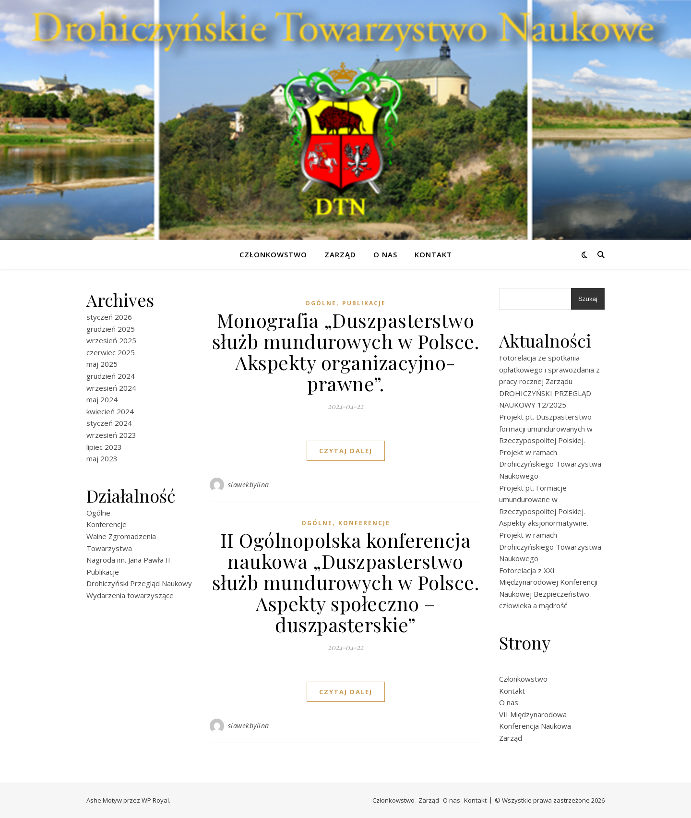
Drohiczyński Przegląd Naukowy (139, 583)
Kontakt (433, 254)
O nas (385, 254)
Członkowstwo (273, 254)
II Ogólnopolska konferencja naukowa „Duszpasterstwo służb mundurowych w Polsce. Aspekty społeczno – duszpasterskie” (345, 582)
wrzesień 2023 (111, 435)
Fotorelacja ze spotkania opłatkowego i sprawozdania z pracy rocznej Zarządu (549, 369)
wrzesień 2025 (111, 340)
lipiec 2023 (104, 447)
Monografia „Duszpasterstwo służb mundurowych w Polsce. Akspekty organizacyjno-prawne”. (345, 351)
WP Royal (155, 800)
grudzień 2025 (110, 329)
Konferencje (106, 524)
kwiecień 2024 (110, 411)
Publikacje (102, 572)
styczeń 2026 (109, 317)
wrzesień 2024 (111, 388)
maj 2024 (102, 399)
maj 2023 (102, 458)
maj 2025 (102, 364)
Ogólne (98, 512)
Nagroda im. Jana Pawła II (128, 560)
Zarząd (340, 254)
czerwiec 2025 (110, 352)
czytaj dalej (345, 450)
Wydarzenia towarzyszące (130, 595)
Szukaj (587, 298)
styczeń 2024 (109, 423)
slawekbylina (248, 484)
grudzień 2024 (110, 376)
